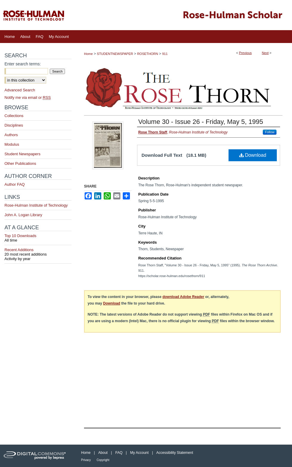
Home (88, 54)
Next (265, 53)
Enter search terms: (22, 64)
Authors (11, 135)
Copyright (103, 460)
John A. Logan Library (23, 215)
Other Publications (20, 163)
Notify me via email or (27, 97)
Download (252, 155)
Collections (14, 115)
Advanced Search (19, 90)
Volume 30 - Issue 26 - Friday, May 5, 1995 (200, 121)
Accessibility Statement (174, 453)
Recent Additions (38, 252)
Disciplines (13, 125)
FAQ (118, 453)
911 (164, 54)
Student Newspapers (22, 154)
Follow (269, 132)
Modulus (11, 144)
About (103, 453)
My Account (139, 453)
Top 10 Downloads (38, 238)
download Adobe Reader (183, 297)
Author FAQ (14, 184)
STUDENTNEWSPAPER (115, 54)
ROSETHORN (147, 54)
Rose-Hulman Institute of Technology (36, 205)
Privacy (86, 460)
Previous (245, 53)
